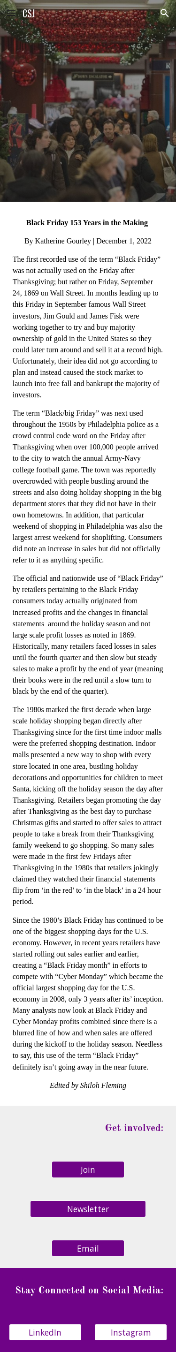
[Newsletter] (88, 1209)
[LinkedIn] (45, 1332)
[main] (88, 653)
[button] (11, 13)
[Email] (88, 1248)
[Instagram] (131, 1332)
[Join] (88, 1169)
